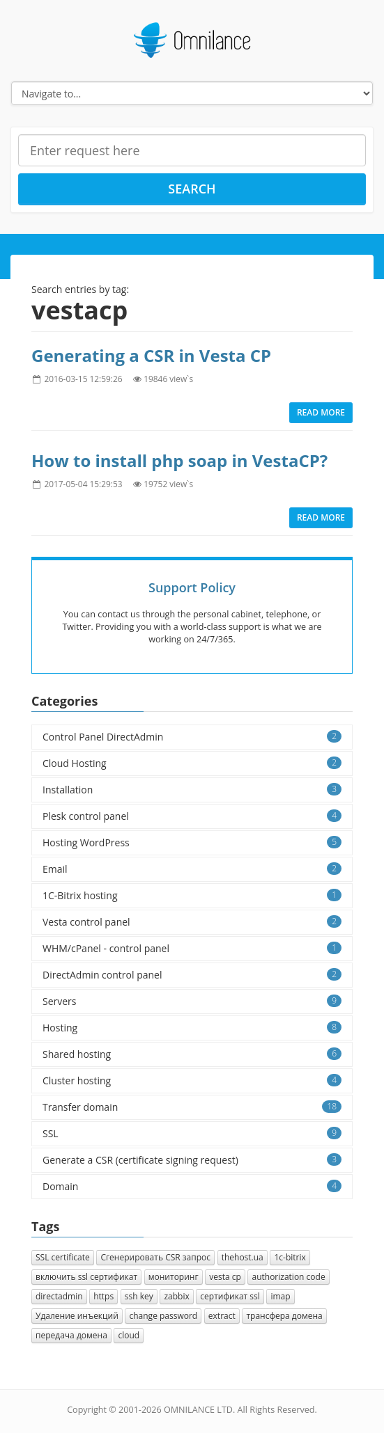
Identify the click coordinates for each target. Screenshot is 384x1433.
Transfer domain (192, 1107)
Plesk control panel (192, 816)
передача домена (71, 1335)
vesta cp (225, 1277)
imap (280, 1296)
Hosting (192, 1027)
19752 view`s (168, 483)
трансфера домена (284, 1316)
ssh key (139, 1296)
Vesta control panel (192, 921)
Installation (192, 789)
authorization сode (288, 1277)
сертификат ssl (229, 1296)
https (103, 1296)
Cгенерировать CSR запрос (155, 1257)
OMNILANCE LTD (198, 1410)
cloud (128, 1335)
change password (163, 1316)
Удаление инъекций (77, 1316)
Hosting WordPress (192, 842)
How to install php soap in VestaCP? (179, 460)
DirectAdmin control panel (192, 974)
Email (192, 869)
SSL (192, 1133)
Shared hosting (192, 1054)
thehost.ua (242, 1257)
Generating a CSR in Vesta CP (151, 355)
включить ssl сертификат (86, 1277)
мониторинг (173, 1277)
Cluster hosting (192, 1080)
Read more (321, 412)
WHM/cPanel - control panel (192, 948)
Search (191, 188)
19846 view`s (168, 378)
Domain (192, 1186)
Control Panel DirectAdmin (192, 736)
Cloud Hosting (192, 763)
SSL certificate (63, 1257)
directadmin (59, 1296)
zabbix (176, 1296)
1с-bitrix (289, 1257)
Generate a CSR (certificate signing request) (192, 1159)
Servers (192, 1001)
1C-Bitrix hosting (192, 895)
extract (222, 1316)
